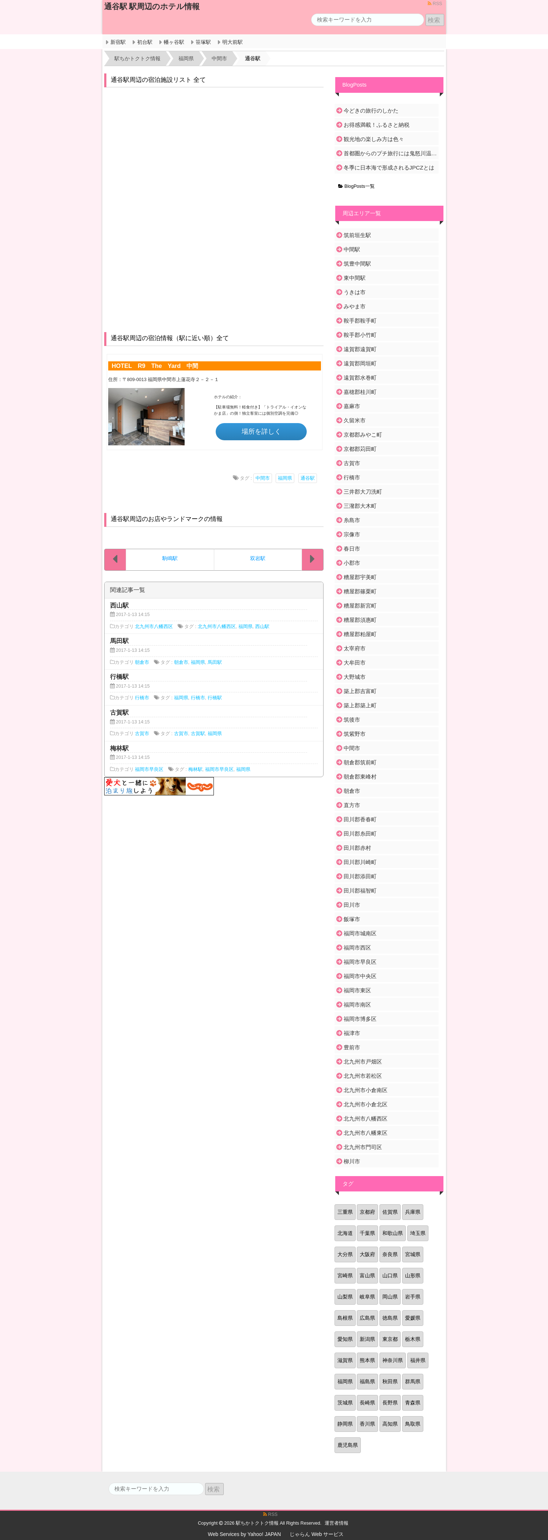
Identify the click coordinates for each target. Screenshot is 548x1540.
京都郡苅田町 (360, 449)
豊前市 (352, 1047)
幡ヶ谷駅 (174, 42)
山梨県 (345, 1297)
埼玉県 (418, 1233)
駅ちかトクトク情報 (257, 1523)
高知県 (390, 1424)
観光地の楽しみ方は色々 (374, 139)
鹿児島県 (347, 1445)
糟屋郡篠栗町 (360, 591)
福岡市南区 (357, 1004)
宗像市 (352, 534)
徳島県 (390, 1318)
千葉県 (367, 1233)
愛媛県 (412, 1318)
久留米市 (355, 420)
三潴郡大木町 (360, 506)
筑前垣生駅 (357, 235)
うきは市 (355, 292)
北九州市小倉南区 (366, 1090)
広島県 (367, 1318)
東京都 (390, 1339)
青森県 (412, 1403)
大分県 (345, 1254)
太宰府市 (355, 648)
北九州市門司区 (363, 1147)
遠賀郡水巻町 (360, 377)
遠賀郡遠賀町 (360, 349)
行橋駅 (215, 697)
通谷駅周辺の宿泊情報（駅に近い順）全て (170, 338)
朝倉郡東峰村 (360, 776)
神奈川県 (392, 1360)
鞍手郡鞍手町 (360, 320)
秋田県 (390, 1381)
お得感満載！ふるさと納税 (376, 125)
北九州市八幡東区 (366, 1133)
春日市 (352, 548)
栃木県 (412, 1339)
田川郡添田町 (360, 876)
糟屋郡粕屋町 (360, 634)
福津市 (352, 1033)
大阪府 (367, 1254)
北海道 (345, 1233)
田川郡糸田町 (360, 833)
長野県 (390, 1403)
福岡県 (285, 478)
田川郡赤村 (357, 848)
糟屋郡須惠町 (360, 620)
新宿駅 (118, 42)
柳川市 (352, 1161)
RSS (435, 3)
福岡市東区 (357, 990)
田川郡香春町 (360, 819)
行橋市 (142, 697)
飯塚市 (352, 919)
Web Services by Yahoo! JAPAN (244, 1534)
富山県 (367, 1275)
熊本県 (367, 1360)
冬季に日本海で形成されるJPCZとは (389, 167)
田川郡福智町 (360, 890)
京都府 (367, 1212)
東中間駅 (355, 278)
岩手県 (412, 1297)
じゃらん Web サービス (317, 1534)
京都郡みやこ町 (363, 434)
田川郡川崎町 (360, 862)
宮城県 (412, 1254)
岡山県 (390, 1297)
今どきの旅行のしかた (371, 110)
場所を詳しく (261, 431)
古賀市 (142, 733)
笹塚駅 (203, 42)
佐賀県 (390, 1212)
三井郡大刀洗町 (363, 491)
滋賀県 (345, 1360)
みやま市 (355, 306)
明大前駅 (232, 42)
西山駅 (262, 626)
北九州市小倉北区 (366, 1104)
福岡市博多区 (360, 1019)
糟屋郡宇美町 (360, 577)
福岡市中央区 (360, 976)
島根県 (345, 1318)
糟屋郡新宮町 (360, 605)
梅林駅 (195, 769)
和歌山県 (392, 1233)
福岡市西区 (357, 947)
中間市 (263, 478)
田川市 (352, 905)
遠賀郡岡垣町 (360, 363)
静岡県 (345, 1424)
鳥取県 (412, 1424)
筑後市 (352, 719)
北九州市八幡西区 (154, 626)
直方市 (352, 805)
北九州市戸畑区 (363, 1061)
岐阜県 (367, 1297)
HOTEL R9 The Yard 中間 (155, 365)
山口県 (390, 1275)
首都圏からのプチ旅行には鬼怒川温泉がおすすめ (391, 153)
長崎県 (367, 1403)
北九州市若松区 (363, 1076)
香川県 (367, 1424)
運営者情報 (336, 1523)
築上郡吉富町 (360, 691)
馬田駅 (215, 662)
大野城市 (355, 677)
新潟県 (367, 1339)
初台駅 (144, 42)
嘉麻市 (352, 406)
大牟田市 (355, 662)
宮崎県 (345, 1275)
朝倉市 (142, 662)
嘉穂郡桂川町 (360, 392)
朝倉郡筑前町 (360, 762)
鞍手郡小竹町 (360, 335)
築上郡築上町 (360, 705)
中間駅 (352, 249)
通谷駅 (308, 478)
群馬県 (412, 1381)
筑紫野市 (355, 734)
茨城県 (345, 1403)
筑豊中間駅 (357, 264)
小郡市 (352, 563)
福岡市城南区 (360, 933)
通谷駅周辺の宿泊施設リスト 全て (158, 79)
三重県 (345, 1212)
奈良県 (390, 1254)
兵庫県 (412, 1212)
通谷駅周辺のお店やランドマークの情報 (167, 519)
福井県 (418, 1360)
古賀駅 (198, 733)
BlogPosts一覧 (356, 186)
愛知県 (345, 1339)
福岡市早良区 (149, 769)
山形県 (412, 1275)
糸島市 (352, 520)
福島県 (367, 1381)
